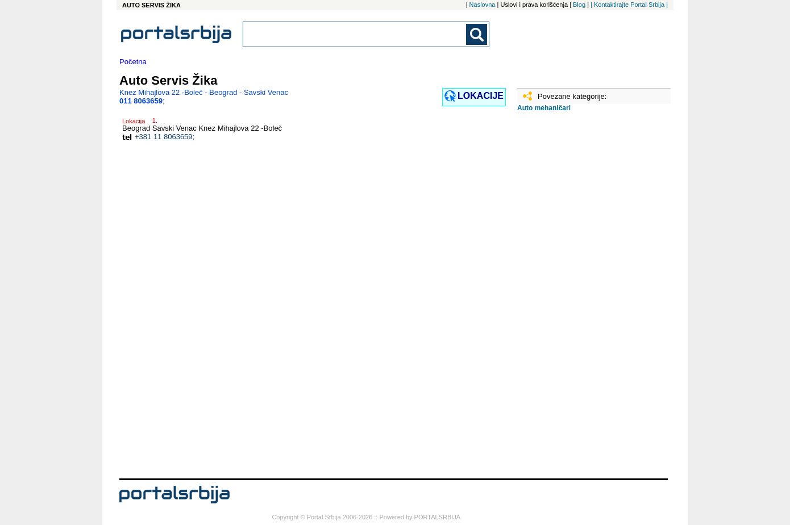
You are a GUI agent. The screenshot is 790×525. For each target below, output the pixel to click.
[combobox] (355, 34)
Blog (579, 4)
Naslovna (482, 4)
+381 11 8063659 (164, 136)
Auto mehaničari (544, 108)
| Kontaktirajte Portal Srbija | (629, 4)
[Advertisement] (574, 299)
